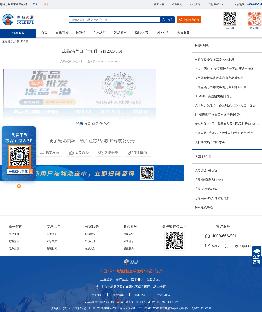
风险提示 (128, 241)
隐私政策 (140, 295)
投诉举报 (90, 234)
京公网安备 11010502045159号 (138, 301)
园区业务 (163, 32)
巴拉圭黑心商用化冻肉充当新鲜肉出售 (220, 87)
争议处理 (90, 241)
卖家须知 (52, 241)
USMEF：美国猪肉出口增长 (213, 96)
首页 (44, 32)
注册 (46, 4)
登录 (35, 4)
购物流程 (14, 241)
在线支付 (90, 248)
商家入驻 (128, 234)
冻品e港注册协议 (206, 170)
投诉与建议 (163, 295)
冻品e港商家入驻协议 (209, 180)
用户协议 (14, 248)
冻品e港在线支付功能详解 (212, 198)
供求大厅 (100, 32)
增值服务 (128, 248)
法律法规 (118, 295)
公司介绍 (195, 4)
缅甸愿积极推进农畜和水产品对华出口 (220, 78)
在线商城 (62, 32)
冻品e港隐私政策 (206, 189)
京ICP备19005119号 (167, 301)
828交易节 (141, 32)
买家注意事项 (204, 207)
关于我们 (97, 295)
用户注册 (14, 234)
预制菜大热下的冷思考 (210, 142)
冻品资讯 (120, 32)
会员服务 (183, 32)
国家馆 (80, 32)
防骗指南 (52, 248)
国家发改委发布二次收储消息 (214, 59)
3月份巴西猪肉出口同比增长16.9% (218, 114)
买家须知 (52, 234)
